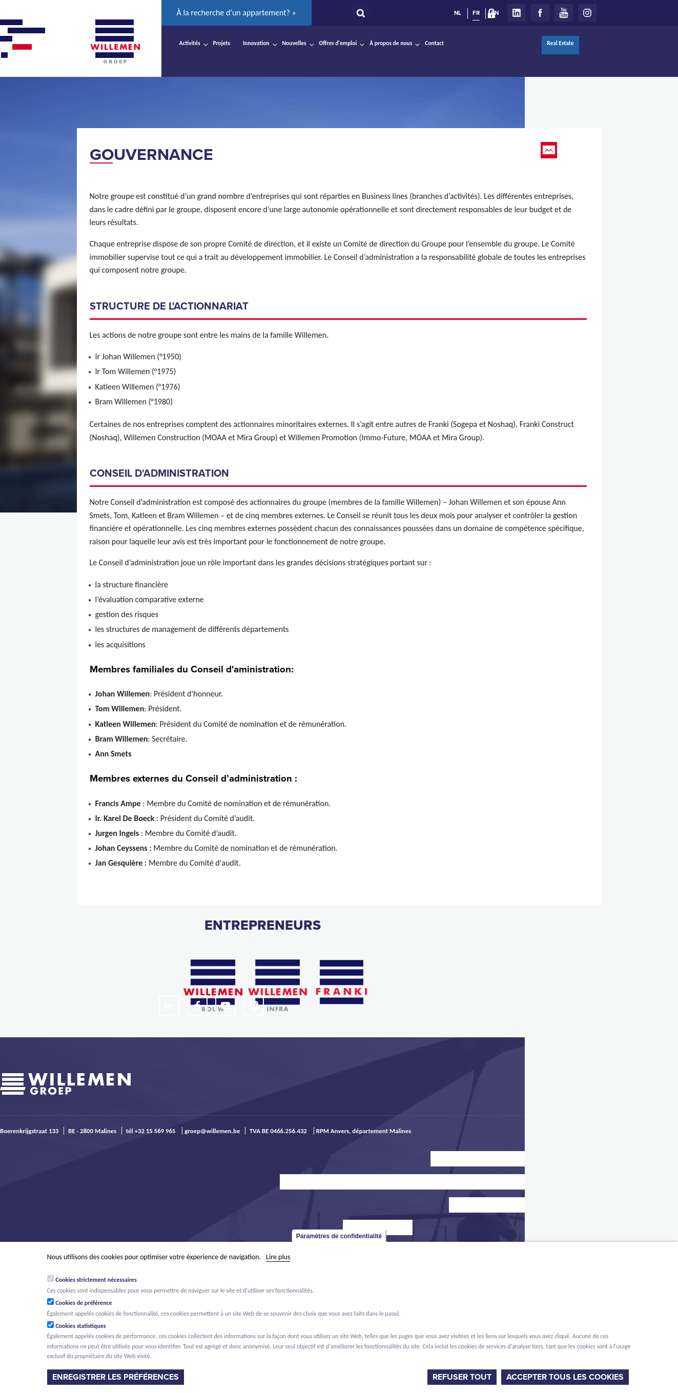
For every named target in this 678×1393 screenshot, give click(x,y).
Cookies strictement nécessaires (96, 1279)
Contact (434, 43)
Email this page (550, 150)
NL (457, 12)
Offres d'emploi (338, 43)
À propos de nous (390, 43)
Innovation (256, 43)
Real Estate (560, 43)
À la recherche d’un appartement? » (236, 12)
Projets (221, 43)
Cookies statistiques (80, 1325)
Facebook (540, 13)
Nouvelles (294, 43)
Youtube (563, 13)
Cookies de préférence (83, 1302)
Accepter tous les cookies (565, 1377)
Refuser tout (462, 1377)
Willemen (115, 41)
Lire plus (278, 1257)
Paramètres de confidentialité (339, 1236)
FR (476, 12)
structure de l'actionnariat (169, 306)
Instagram (587, 13)
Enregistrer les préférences (115, 1377)
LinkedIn (516, 13)
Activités (189, 43)
